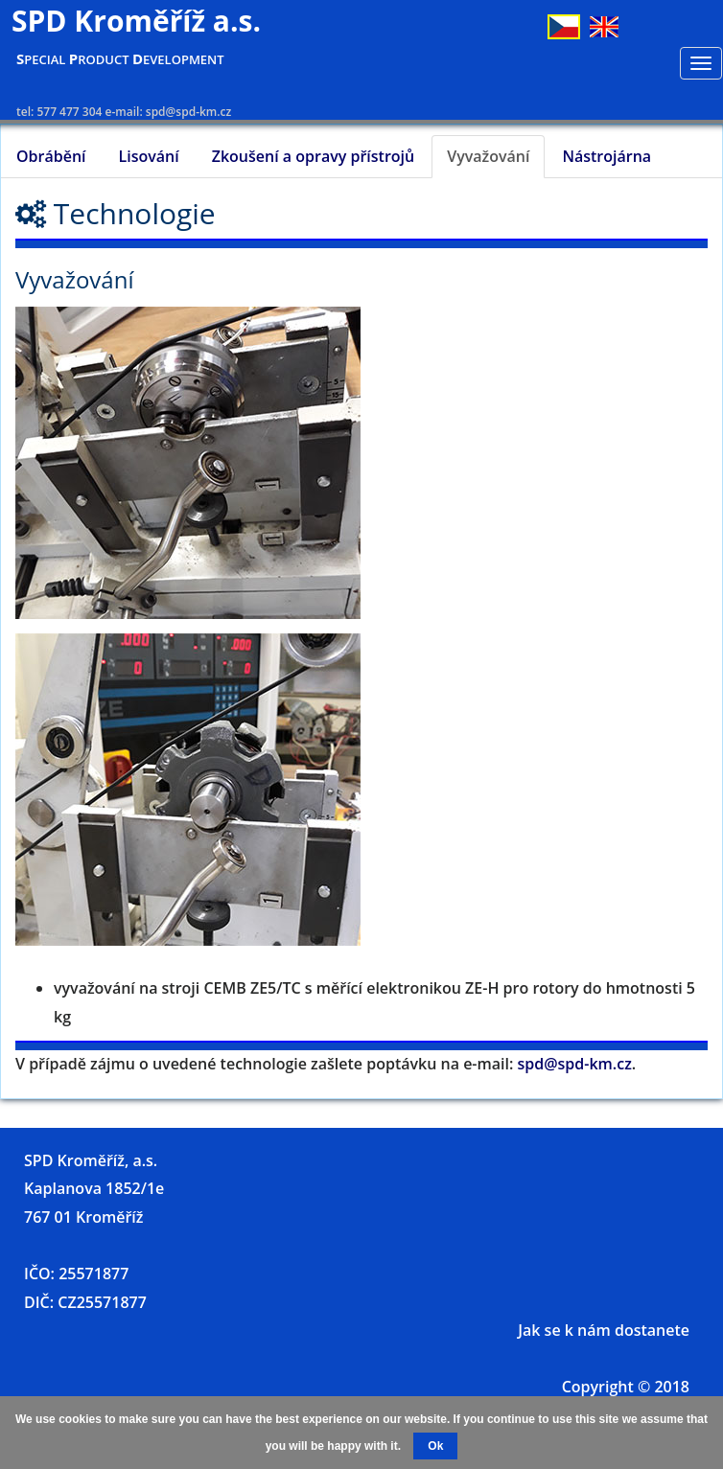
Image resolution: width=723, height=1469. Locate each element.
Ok (435, 1446)
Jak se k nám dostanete (603, 1330)
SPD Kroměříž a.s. (136, 20)
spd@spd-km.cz (575, 1063)
